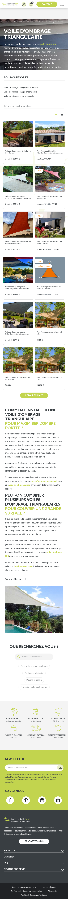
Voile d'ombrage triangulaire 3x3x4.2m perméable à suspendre (17, 333)
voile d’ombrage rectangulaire (45, 481)
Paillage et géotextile (34, 673)
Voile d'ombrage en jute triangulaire (19, 96)
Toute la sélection (13, 579)
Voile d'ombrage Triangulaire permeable (21, 87)
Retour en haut (34, 395)
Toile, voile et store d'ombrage (26, 22)
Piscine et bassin (34, 680)
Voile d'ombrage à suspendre (53, 22)
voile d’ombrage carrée (19, 485)
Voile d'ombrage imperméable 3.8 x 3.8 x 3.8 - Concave (49, 288)
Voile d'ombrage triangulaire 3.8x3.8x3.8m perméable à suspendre (50, 152)
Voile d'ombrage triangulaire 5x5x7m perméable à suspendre (18, 242)
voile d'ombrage (48, 44)
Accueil (7, 22)
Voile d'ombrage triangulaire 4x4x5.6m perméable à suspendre (17, 288)
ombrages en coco (23, 566)
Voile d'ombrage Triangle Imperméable (20, 92)
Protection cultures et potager (34, 687)
